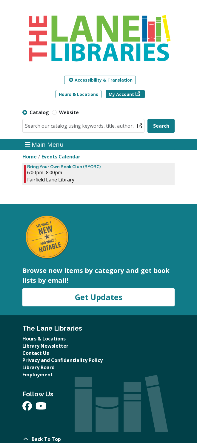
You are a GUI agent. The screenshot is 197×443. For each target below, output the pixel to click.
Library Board (38, 367)
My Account (121, 94)
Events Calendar (60, 156)
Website (69, 112)
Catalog (39, 112)
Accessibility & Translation (101, 80)
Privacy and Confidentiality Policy (62, 360)
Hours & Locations (78, 94)
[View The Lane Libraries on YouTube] (41, 407)
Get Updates (98, 297)
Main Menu (44, 144)
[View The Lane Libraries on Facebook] (27, 407)
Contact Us (35, 353)
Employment (37, 374)
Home (29, 156)
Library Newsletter (45, 346)
